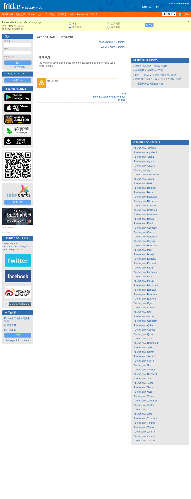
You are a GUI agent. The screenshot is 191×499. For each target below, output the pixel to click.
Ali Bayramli (153, 174)
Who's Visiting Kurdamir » (114, 47)
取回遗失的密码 (17, 67)
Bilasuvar (152, 201)
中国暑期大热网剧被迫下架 (149, 70)
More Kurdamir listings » (122, 96)
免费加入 (17, 80)
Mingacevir (152, 285)
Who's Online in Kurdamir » (113, 42)
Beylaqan (152, 196)
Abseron (151, 148)
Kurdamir (65, 37)
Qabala (151, 307)
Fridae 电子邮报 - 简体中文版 (17, 319)
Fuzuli (150, 223)
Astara (150, 179)
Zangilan (151, 431)
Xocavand (152, 418)
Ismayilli (151, 254)
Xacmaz (151, 396)
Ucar (149, 391)
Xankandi (152, 400)
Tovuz (150, 387)
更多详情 (17, 202)
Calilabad (152, 210)
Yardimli (151, 423)
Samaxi (151, 356)
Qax (149, 312)
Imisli (149, 250)
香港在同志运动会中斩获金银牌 (151, 66)
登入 (158, 7)
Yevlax (150, 427)
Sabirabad (152, 343)
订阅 (17, 335)
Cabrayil (151, 205)
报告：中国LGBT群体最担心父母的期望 (155, 74)
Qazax (150, 316)
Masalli (150, 281)
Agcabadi (152, 152)
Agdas (150, 161)
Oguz (150, 303)
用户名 (7, 41)
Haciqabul (152, 245)
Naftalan (151, 290)
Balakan (151, 188)
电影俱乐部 (10, 325)
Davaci (150, 219)
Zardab (151, 440)
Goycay (151, 241)
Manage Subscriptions (17, 340)
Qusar (150, 334)
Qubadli (151, 329)
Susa (149, 378)
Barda (150, 192)
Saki (149, 347)
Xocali (150, 414)
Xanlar (150, 405)
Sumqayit (152, 374)
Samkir (150, 360)
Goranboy (152, 236)
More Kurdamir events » (105, 96)
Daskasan (152, 214)
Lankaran (152, 272)
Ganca (150, 232)
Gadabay (152, 227)
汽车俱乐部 (10, 329)
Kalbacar (151, 258)
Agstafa (151, 165)
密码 (6, 49)
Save (149, 25)
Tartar (150, 383)
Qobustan (152, 321)
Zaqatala (151, 436)
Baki (149, 183)
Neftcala (151, 298)
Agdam (150, 157)
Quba (150, 325)
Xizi (149, 409)
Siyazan (151, 369)
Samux (150, 365)
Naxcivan (152, 294)
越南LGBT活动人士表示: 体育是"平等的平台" (158, 79)
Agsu (149, 170)
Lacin (150, 267)
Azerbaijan (46, 37)
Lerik (149, 276)
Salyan (150, 352)
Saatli (150, 338)
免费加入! (146, 7)
